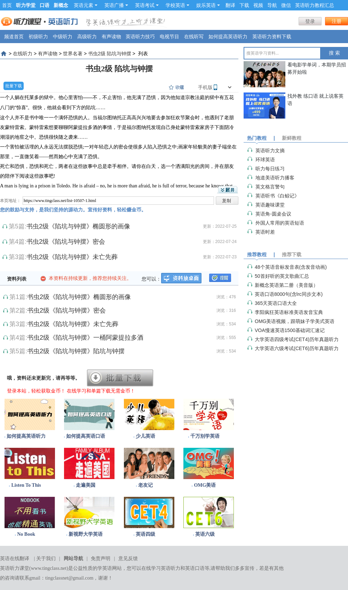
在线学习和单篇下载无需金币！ (101, 391)
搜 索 (334, 53)
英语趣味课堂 (270, 205)
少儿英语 (145, 436)
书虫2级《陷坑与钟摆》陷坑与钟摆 (76, 351)
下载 (244, 5)
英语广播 (116, 5)
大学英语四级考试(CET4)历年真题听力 (297, 339)
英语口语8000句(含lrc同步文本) (289, 294)
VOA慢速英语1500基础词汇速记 (290, 330)
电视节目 (169, 36)
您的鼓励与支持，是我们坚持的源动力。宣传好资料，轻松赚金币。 (73, 209)
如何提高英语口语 (85, 436)
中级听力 (62, 36)
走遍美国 (85, 485)
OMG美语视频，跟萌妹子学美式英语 (294, 321)
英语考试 (147, 5)
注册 (336, 21)
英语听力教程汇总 (314, 5)
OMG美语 (205, 485)
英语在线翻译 (14, 558)
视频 (258, 5)
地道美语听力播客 (274, 177)
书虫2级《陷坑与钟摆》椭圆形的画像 (78, 226)
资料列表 (16, 279)
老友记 (145, 485)
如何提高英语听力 (227, 36)
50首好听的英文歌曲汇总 (282, 276)
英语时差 (265, 232)
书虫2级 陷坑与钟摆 (109, 53)
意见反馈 (128, 558)
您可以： (151, 279)
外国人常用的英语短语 (279, 223)
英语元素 (85, 5)
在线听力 (22, 53)
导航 (272, 5)
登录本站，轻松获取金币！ (36, 391)
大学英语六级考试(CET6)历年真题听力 (297, 348)
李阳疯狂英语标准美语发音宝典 (289, 312)
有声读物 (111, 36)
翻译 (230, 5)
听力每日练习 (270, 168)
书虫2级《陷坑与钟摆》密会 (65, 241)
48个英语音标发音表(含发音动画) (291, 267)
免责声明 (100, 558)
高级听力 (87, 36)
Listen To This (26, 485)
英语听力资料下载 (271, 36)
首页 (7, 5)
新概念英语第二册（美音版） (286, 285)
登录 (310, 21)
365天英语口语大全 (276, 303)
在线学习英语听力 (160, 568)
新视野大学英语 (86, 534)
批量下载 (13, 85)
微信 (286, 5)
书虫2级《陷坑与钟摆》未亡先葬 (72, 256)
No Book (26, 534)
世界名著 (72, 53)
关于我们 (46, 558)
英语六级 (205, 534)
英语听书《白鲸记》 (277, 196)
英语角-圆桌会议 (273, 214)
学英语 (104, 568)
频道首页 (14, 36)
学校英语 (177, 5)
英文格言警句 (270, 186)
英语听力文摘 (270, 150)
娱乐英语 (208, 5)
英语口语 (195, 568)
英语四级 (145, 534)
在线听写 (194, 36)
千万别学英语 (205, 436)
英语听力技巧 (140, 36)
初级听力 (38, 36)
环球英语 (265, 159)
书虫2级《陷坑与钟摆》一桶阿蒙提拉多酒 (85, 337)
